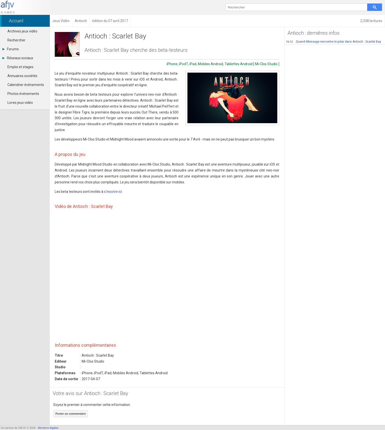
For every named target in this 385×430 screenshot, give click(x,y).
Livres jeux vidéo (20, 103)
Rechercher (16, 40)
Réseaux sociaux (17, 58)
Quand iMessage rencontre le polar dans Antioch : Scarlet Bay (333, 41)
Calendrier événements (25, 85)
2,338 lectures (371, 21)
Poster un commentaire (70, 413)
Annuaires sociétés (22, 76)
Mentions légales (48, 427)
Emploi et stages (20, 67)
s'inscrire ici (113, 192)
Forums (10, 49)
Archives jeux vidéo (22, 31)
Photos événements (23, 94)
